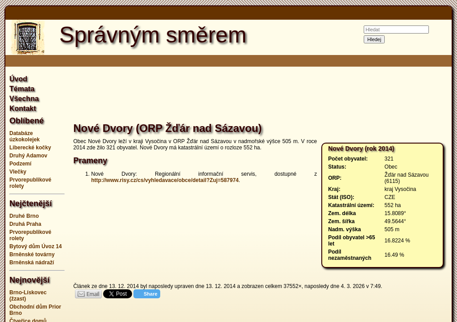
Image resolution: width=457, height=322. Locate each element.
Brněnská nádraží (31, 262)
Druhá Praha (25, 224)
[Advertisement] (260, 96)
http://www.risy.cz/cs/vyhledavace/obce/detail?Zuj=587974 (164, 180)
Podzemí (20, 164)
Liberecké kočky (30, 147)
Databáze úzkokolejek (24, 136)
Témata (21, 89)
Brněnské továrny (31, 254)
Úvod (18, 79)
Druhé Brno (24, 216)
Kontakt (22, 108)
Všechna (24, 98)
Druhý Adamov (28, 156)
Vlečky (17, 172)
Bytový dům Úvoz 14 (35, 246)
